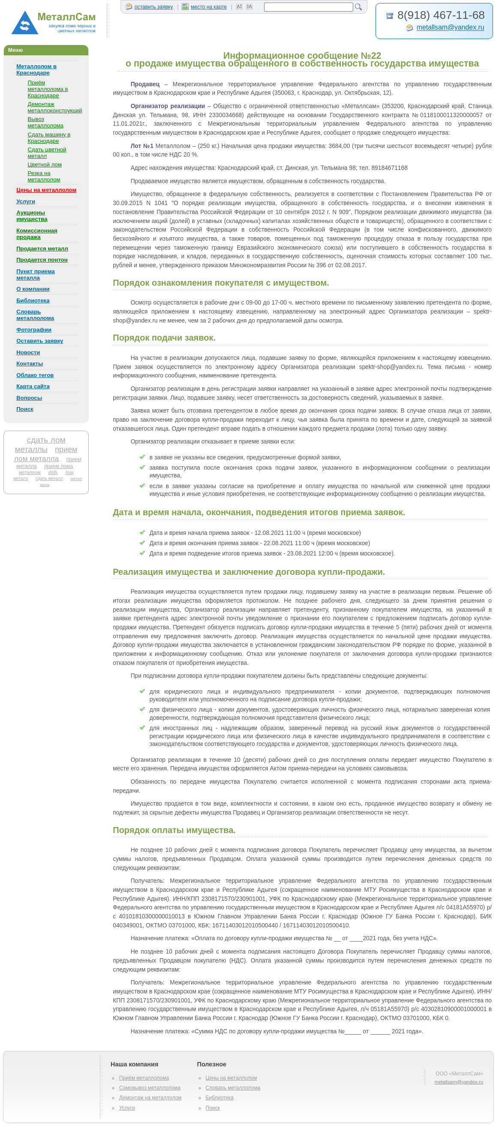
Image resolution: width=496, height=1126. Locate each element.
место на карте (204, 7)
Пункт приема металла (35, 274)
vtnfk (52, 472)
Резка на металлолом (44, 176)
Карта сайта (33, 386)
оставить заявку (149, 7)
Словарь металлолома (35, 314)
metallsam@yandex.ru (450, 27)
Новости (28, 352)
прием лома (58, 466)
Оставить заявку (39, 341)
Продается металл (42, 248)
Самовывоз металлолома (149, 1088)
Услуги (25, 201)
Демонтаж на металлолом (150, 1098)
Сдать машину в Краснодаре (49, 137)
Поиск (24, 409)
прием (66, 449)
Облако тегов (35, 375)
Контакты (29, 363)
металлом (29, 472)
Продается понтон (42, 260)
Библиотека (32, 300)
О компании (32, 289)
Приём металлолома (144, 1078)
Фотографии (33, 329)
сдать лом (46, 439)
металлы (31, 449)
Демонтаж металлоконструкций (55, 107)
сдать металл (49, 478)
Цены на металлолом (46, 190)
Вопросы (29, 398)
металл (20, 478)
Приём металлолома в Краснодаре (48, 89)
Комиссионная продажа (36, 233)
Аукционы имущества (31, 215)
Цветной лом (45, 164)
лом (69, 472)
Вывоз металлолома (45, 122)
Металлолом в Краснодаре (36, 69)
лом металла (36, 458)
